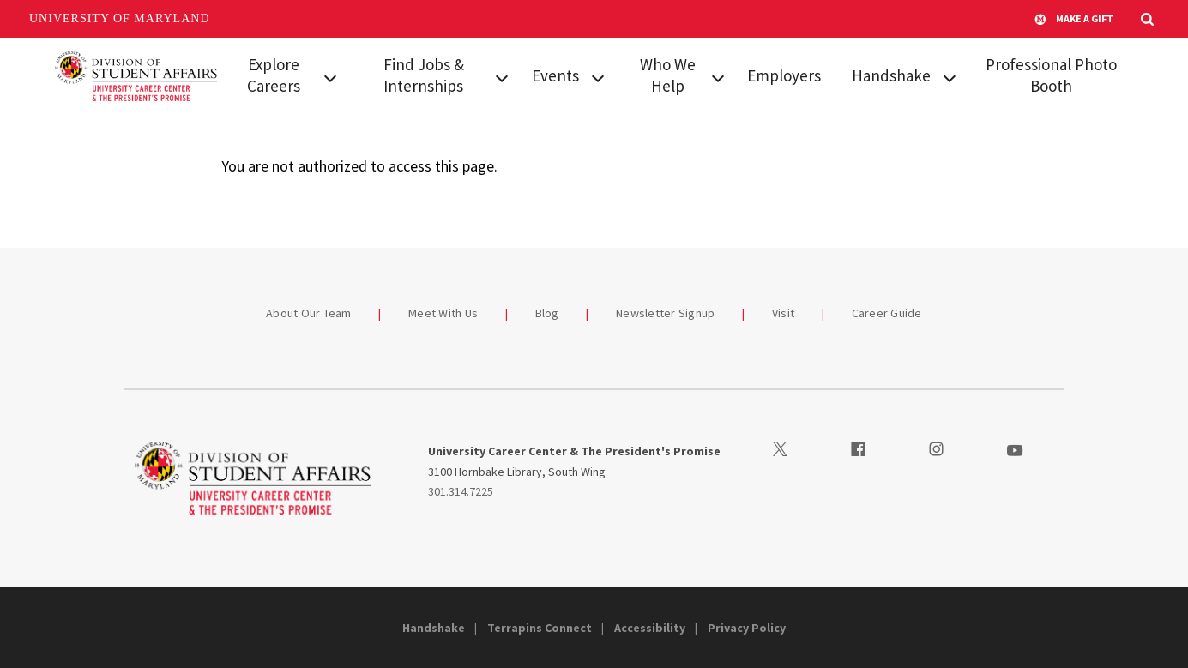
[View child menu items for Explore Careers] (330, 76)
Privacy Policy (747, 627)
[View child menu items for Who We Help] (718, 76)
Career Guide (887, 313)
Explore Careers (273, 75)
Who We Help (668, 75)
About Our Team (309, 313)
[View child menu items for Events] (598, 76)
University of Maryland (119, 18)
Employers (784, 75)
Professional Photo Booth (1051, 75)
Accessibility (649, 627)
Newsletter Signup (665, 313)
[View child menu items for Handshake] (949, 76)
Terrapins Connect (539, 627)
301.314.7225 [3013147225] (460, 491)
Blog (547, 313)
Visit (783, 313)
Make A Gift (1073, 19)
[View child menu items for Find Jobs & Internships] (501, 76)
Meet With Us (443, 313)
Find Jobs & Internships (423, 75)
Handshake (891, 75)
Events (555, 75)
